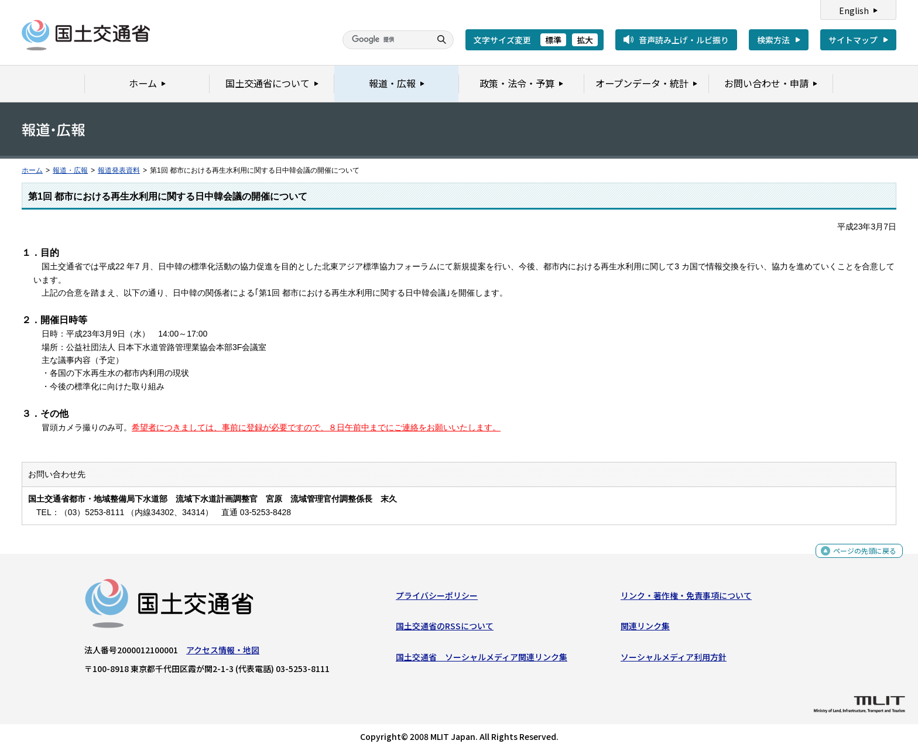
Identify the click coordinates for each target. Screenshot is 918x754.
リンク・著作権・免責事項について (686, 598)
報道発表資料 (119, 170)
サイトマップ (853, 40)
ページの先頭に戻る (860, 555)
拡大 (585, 40)
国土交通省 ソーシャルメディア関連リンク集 (481, 660)
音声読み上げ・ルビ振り (684, 40)
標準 (553, 40)
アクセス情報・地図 (222, 653)
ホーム (32, 170)
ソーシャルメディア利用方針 (674, 660)
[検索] (385, 40)
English (854, 10)
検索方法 (773, 40)
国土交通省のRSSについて (445, 629)
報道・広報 (70, 170)
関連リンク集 (645, 629)
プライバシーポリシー (437, 598)
